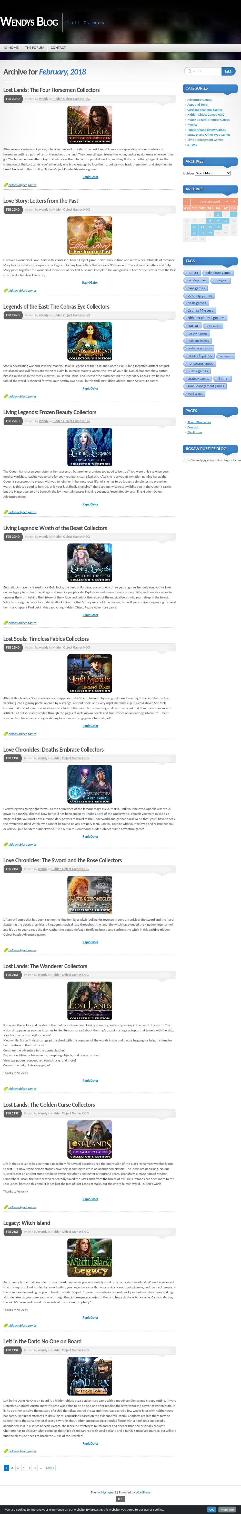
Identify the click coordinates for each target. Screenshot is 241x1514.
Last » (50, 1468)
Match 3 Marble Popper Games (208, 120)
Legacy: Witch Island (26, 1222)
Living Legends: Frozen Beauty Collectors (49, 412)
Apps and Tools (197, 104)
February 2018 (210, 202)
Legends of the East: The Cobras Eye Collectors (56, 306)
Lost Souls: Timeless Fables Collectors (46, 638)
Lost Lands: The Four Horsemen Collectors (51, 90)
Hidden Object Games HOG (71, 99)
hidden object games (22, 185)
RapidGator (90, 177)
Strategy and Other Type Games (208, 134)
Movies (192, 124)
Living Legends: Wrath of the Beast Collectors (55, 528)
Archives (188, 173)
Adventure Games (199, 99)
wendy (43, 99)
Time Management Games (205, 140)
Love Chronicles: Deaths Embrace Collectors (53, 749)
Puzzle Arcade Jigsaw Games (206, 130)
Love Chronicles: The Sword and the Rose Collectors (62, 860)
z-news (192, 144)
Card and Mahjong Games (205, 110)
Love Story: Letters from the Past (40, 200)
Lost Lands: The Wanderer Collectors (45, 966)
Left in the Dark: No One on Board (42, 1341)
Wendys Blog (29, 21)
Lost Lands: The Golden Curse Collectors (49, 1104)
